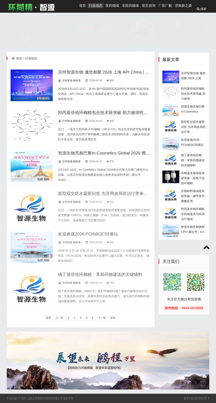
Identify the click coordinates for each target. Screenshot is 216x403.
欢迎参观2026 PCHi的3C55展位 (88, 234)
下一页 (102, 317)
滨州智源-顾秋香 (71, 80)
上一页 (59, 317)
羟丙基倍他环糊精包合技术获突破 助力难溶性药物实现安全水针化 (120, 112)
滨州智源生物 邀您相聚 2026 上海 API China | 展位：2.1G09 (115, 72)
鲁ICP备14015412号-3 (196, 398)
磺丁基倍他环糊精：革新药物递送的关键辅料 (100, 274)
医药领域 (112, 5)
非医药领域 (130, 5)
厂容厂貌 (165, 5)
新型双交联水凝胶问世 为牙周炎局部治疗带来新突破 (107, 193)
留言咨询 (148, 5)
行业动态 (95, 5)
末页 (112, 317)
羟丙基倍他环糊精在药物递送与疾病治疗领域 (193, 225)
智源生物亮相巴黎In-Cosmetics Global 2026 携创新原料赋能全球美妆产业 (127, 153)
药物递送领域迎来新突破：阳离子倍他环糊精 (193, 189)
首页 (82, 5)
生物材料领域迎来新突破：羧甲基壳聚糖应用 (193, 207)
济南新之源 (183, 5)
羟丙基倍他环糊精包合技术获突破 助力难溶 (193, 105)
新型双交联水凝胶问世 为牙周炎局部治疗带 (193, 138)
